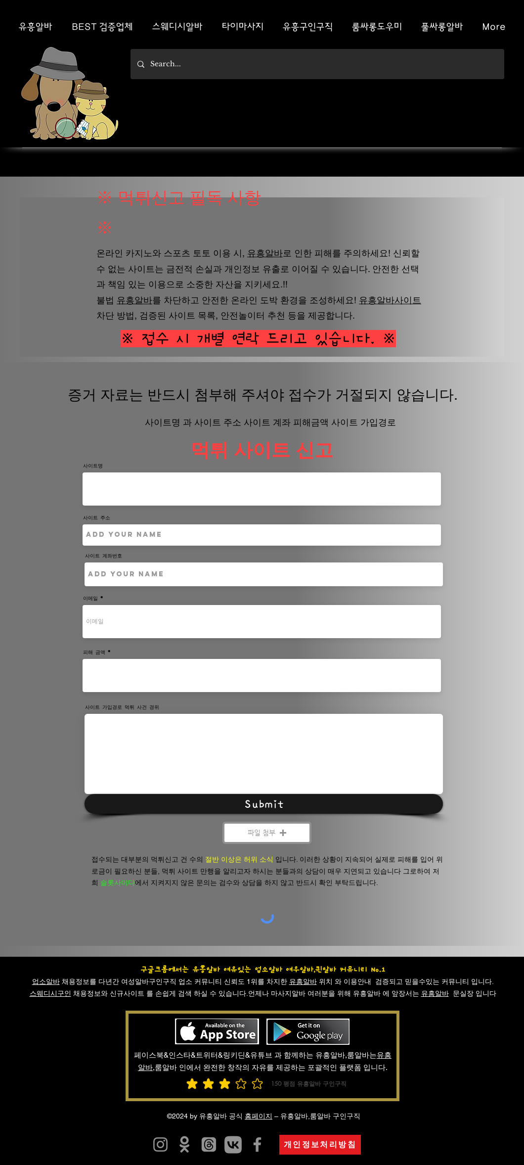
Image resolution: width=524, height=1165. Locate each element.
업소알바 (46, 981)
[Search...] (316, 64)
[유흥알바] (184, 1144)
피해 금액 (94, 652)
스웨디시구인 (50, 993)
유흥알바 (265, 253)
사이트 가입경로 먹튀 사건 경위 (122, 706)
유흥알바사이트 (390, 300)
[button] (266, 833)
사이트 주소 (96, 517)
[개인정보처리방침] (320, 1145)
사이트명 (93, 465)
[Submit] (264, 804)
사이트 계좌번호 (103, 555)
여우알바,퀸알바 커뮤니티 (326, 969)
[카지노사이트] (233, 1144)
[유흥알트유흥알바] (160, 1144)
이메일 (90, 598)
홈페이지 (258, 1116)
